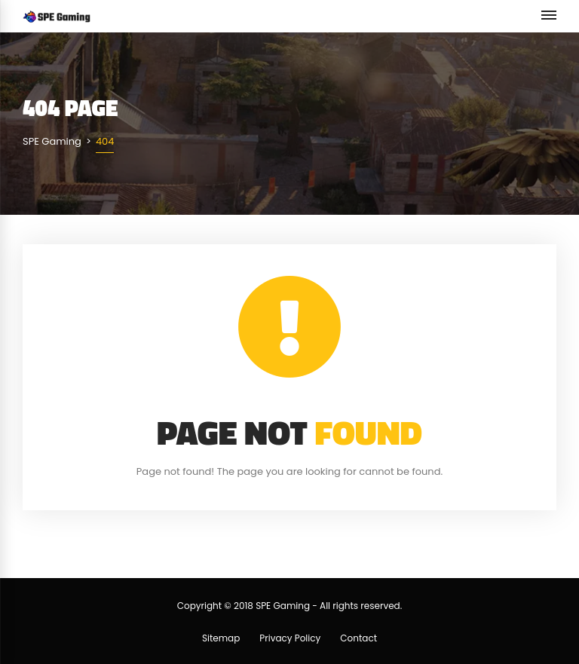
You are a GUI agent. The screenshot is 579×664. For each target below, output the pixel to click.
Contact (358, 638)
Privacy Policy (289, 638)
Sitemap (221, 638)
